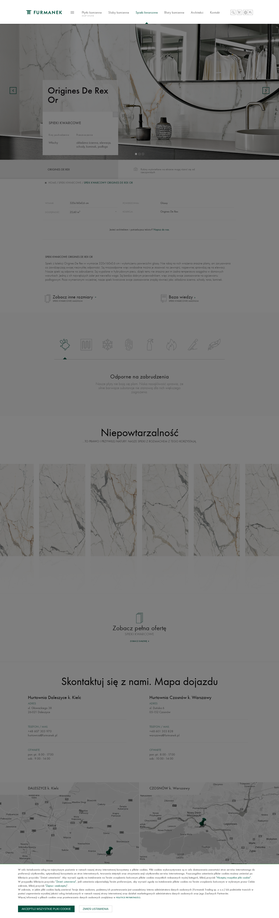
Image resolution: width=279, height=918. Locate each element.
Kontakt (215, 12)
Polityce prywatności (128, 898)
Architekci (197, 12)
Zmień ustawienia (95, 908)
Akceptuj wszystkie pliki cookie (46, 908)
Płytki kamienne (92, 14)
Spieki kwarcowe (147, 12)
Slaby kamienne (118, 12)
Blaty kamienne (174, 12)
